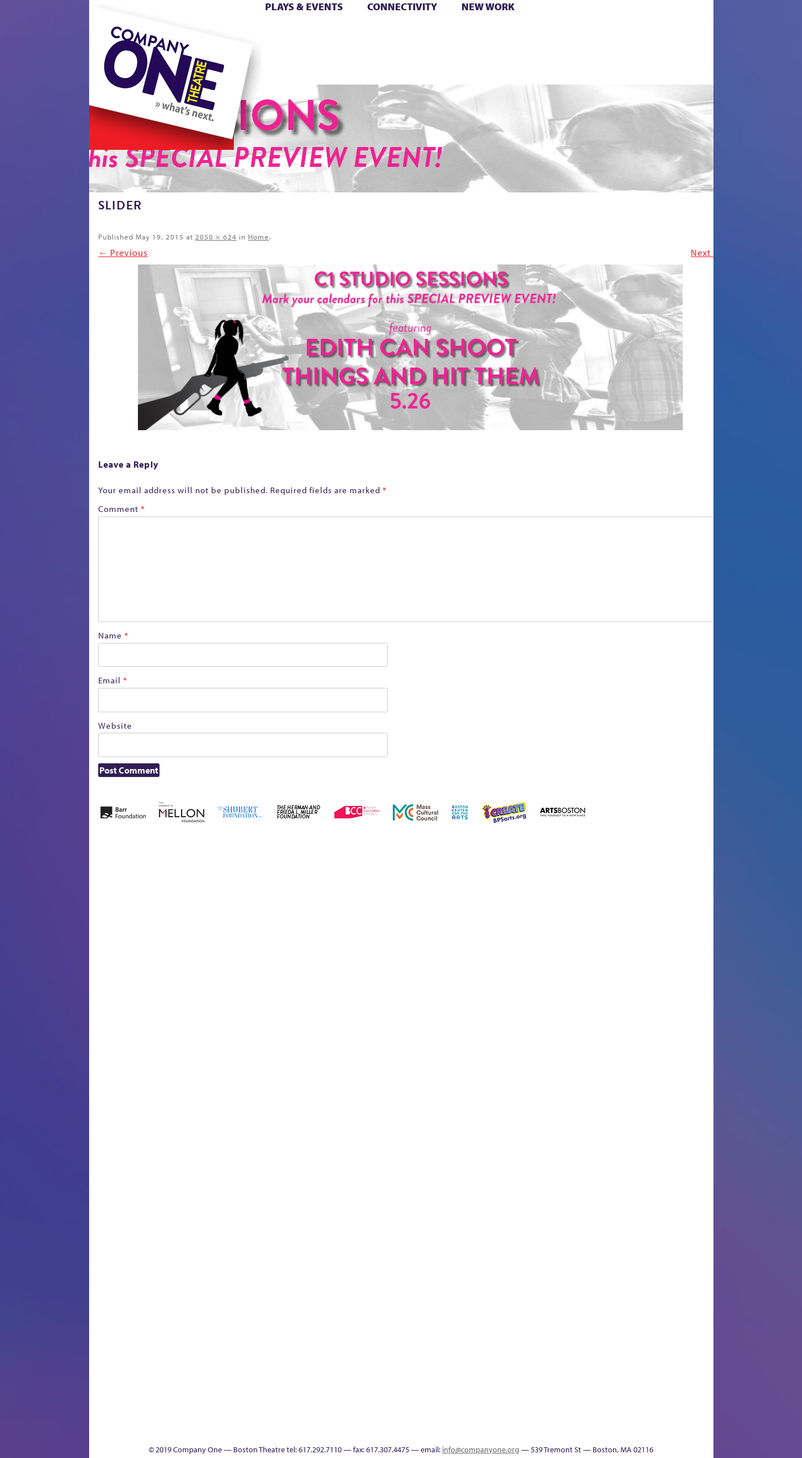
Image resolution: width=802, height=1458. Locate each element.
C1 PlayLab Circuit (510, 1171)
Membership (254, 1120)
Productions (444, 1427)
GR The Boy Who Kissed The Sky (650, 882)
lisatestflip (228, 1120)
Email (112, 680)
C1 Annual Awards (628, 1410)
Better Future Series (268, 916)
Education (608, 933)
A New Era (171, 916)
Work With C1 (291, 1410)
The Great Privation (178, 1410)
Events (507, 1427)
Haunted (677, 933)
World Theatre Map (509, 1291)
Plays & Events (304, 6)
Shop (606, 50)
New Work (488, 6)
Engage (517, 67)
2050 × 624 (216, 236)
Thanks (565, 67)
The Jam (232, 67)
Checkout (534, 933)
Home (108, 33)
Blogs (506, 1325)
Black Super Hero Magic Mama (387, 899)
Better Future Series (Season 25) (318, 899)
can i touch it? (481, 916)
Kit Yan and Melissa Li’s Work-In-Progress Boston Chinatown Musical (180, 1035)
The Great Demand (153, 1410)
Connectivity (402, 6)
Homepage (108, 1120)
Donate (587, 33)
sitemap (351, 67)
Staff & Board (626, 1103)
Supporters (610, 1427)
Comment (121, 508)
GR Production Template (633, 916)
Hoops (133, 50)
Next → (707, 252)
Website (115, 725)
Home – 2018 (696, 916)
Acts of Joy (218, 916)
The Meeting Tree (248, 1410)
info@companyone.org (480, 1449)
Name (113, 635)
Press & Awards (681, 67)
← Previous (123, 252)
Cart (509, 33)
